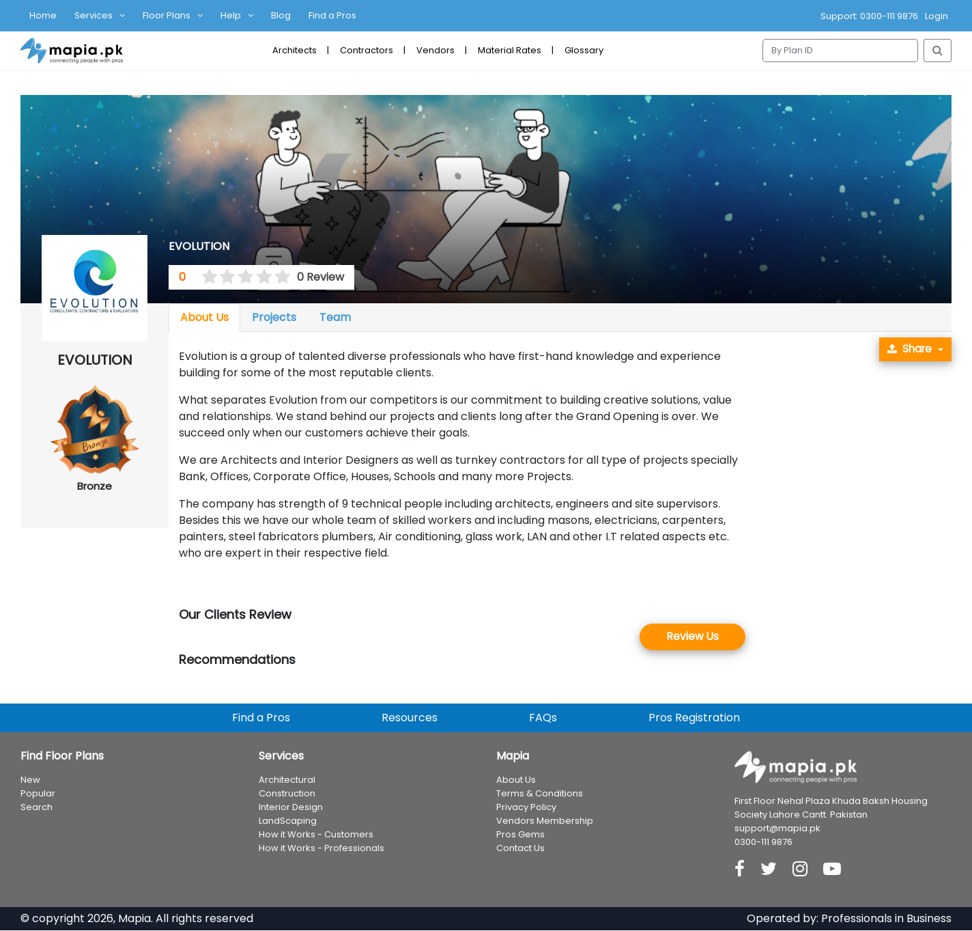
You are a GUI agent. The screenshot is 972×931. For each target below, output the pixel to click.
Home (43, 15)
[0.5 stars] (205, 277)
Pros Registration (694, 718)
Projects (274, 317)
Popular (37, 794)
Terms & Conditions (539, 794)
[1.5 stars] (223, 277)
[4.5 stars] (278, 277)
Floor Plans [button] (166, 15)
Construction (287, 794)
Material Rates (509, 50)
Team (335, 317)
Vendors (435, 50)
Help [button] (230, 15)
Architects (294, 50)
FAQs (543, 718)
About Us (204, 317)
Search (36, 807)
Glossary (583, 50)
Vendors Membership (544, 821)
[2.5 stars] (241, 277)
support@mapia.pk (777, 828)
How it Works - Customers (316, 835)
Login (936, 16)
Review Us (692, 637)
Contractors (366, 50)
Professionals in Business (886, 919)
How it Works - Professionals (321, 848)
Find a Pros (332, 15)
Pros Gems (520, 835)
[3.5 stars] (259, 277)
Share (908, 349)
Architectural (287, 780)
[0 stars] (196, 277)
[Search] (840, 50)
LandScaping (288, 821)
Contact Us (520, 848)
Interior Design (291, 807)
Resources (410, 718)
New (30, 780)
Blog (281, 15)
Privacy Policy (526, 807)
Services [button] (93, 15)
